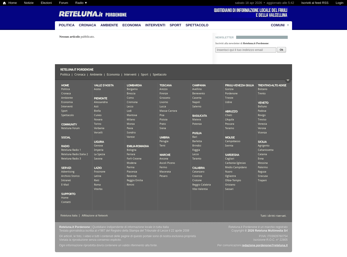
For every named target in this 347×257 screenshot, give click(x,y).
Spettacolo (197, 25)
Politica (66, 25)
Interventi (155, 25)
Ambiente (109, 25)
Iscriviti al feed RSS (314, 3)
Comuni (278, 25)
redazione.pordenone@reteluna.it (265, 245)
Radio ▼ (81, 3)
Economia (131, 25)
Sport (175, 25)
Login (339, 3)
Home (12, 3)
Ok (281, 49)
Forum (63, 3)
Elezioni (46, 3)
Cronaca (87, 25)
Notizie (29, 3)
